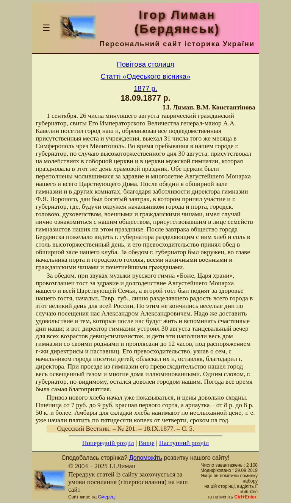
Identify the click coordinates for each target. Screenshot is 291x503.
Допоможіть (145, 458)
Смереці (107, 497)
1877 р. (145, 88)
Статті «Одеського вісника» (145, 76)
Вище (147, 443)
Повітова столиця (145, 64)
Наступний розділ (184, 443)
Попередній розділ (108, 443)
